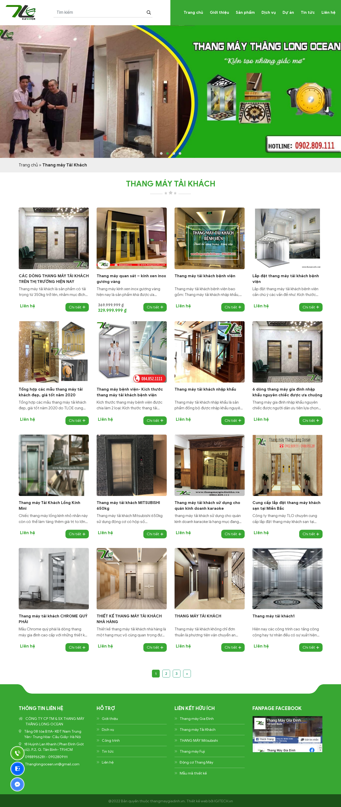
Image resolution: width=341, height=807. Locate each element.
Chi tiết (77, 307)
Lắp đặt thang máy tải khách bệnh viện (285, 279)
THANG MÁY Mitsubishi (199, 740)
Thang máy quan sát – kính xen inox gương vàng (131, 279)
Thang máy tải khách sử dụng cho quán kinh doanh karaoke (207, 505)
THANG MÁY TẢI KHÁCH (198, 616)
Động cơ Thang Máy (196, 762)
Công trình (111, 740)
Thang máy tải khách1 (273, 616)
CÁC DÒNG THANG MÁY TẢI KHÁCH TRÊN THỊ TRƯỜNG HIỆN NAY (54, 279)
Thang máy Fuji (192, 751)
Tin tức (308, 12)
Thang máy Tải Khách (198, 729)
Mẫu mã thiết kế (193, 773)
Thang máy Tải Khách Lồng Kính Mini (49, 505)
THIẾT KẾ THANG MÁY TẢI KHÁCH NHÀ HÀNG (129, 619)
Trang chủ (193, 12)
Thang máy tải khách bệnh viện (205, 276)
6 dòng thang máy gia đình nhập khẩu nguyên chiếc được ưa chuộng (287, 392)
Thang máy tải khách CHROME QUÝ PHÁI (53, 619)
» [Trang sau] (187, 674)
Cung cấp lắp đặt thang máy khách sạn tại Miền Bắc (286, 505)
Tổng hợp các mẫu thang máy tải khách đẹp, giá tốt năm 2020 (51, 392)
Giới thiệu (219, 12)
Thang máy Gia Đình (197, 718)
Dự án (288, 12)
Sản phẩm (245, 12)
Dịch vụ (269, 12)
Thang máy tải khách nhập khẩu (205, 389)
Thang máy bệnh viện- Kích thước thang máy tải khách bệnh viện (130, 392)
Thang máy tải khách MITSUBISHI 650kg (128, 505)
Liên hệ (329, 12)
